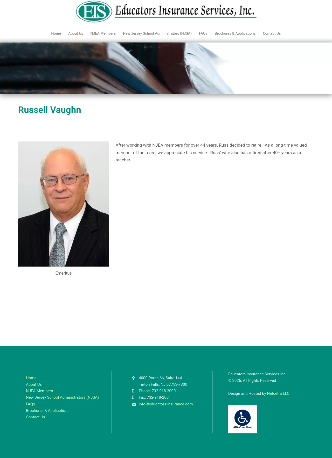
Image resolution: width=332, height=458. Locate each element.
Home (56, 33)
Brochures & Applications (235, 33)
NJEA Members (103, 33)
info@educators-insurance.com (166, 404)
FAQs (203, 33)
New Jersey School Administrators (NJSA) (157, 33)
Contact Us (272, 33)
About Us (75, 33)
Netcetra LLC (278, 393)
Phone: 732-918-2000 (157, 391)
